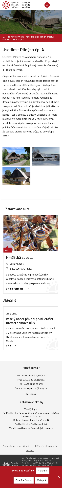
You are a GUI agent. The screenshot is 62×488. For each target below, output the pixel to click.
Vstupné (41, 480)
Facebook (31, 394)
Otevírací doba (24, 480)
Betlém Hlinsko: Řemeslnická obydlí (31, 420)
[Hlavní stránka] (3, 36)
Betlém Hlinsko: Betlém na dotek (31, 424)
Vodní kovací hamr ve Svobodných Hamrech (31, 428)
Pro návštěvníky (15, 36)
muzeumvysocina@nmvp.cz (31, 388)
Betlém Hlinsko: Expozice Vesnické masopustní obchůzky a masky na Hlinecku (31, 414)
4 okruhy (42, 470)
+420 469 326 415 (33, 384)
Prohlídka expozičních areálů (39, 36)
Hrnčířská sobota (19, 257)
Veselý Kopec (31, 409)
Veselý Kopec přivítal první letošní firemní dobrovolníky (29, 320)
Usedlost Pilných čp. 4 (13, 39)
